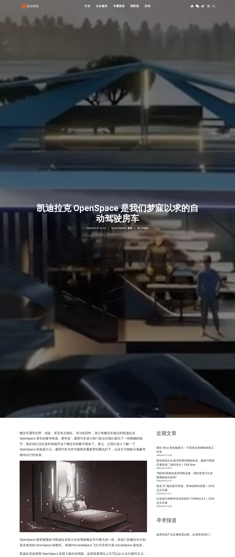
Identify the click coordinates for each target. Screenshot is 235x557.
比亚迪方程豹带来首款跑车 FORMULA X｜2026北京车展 (185, 469)
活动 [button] (147, 7)
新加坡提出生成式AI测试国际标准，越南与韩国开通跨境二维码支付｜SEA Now (185, 430)
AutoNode (120, 212)
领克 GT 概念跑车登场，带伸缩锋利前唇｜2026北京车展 (185, 456)
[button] (192, 7)
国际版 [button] (134, 7)
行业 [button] (87, 7)
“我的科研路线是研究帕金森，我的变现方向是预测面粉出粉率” (184, 443)
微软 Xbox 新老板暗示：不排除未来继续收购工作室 (185, 418)
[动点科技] (31, 7)
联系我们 (203, 502)
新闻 (130, 212)
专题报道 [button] (119, 7)
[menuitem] (87, 7)
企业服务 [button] (102, 7)
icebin (144, 212)
